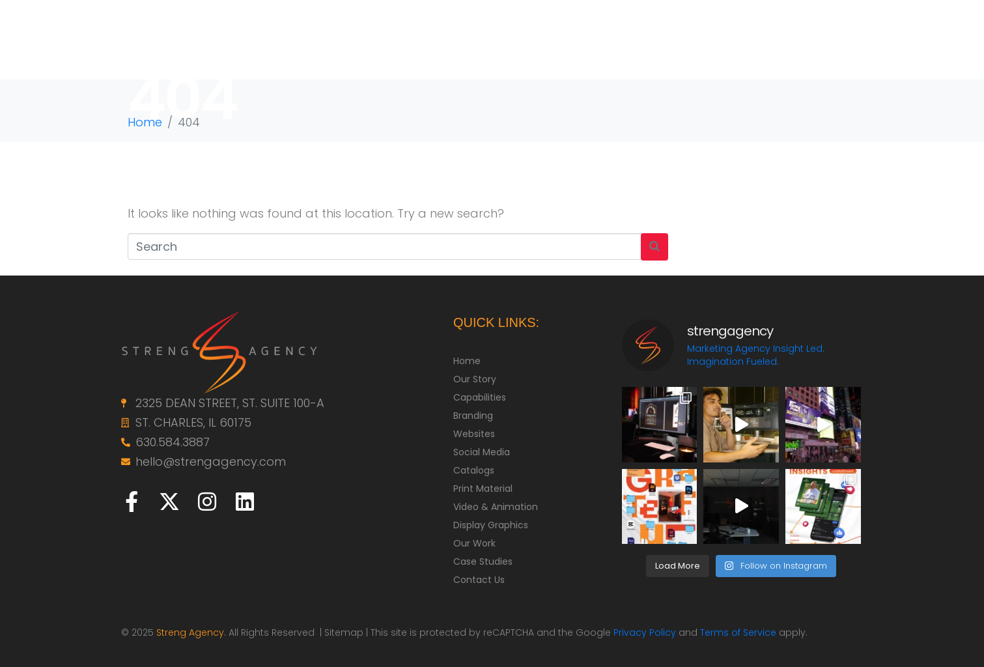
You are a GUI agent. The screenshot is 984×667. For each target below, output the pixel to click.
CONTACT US (889, 39)
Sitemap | (347, 632)
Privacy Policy (644, 632)
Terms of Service (738, 632)
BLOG (810, 39)
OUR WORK (639, 39)
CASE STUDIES (731, 39)
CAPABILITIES (542, 39)
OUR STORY (451, 39)
